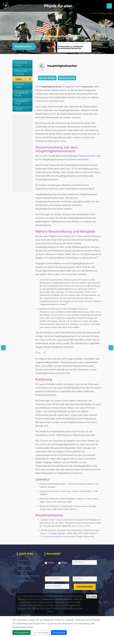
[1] (98, 257)
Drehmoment (42, 101)
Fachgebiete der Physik (23, 102)
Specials (23, 109)
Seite (56, 602)
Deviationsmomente (90, 469)
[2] (67, 304)
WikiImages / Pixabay (106, 13)
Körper (81, 90)
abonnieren (84, 586)
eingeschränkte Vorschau (58, 536)
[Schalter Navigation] (109, 6)
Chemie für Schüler (26, 581)
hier (79, 602)
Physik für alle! (58, 6)
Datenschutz (23, 565)
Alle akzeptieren (21, 632)
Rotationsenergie (47, 311)
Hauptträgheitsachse (56, 596)
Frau (64, 563)
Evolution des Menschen (29, 575)
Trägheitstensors (64, 435)
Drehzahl (68, 347)
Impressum (23, 560)
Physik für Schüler (23, 85)
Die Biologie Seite (26, 570)
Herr (51, 563)
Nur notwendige (40, 632)
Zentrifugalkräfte (73, 451)
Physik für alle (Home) (21, 64)
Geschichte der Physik (23, 93)
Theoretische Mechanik (65, 519)
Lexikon (23, 79)
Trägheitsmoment (86, 155)
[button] (95, 47)
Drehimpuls (83, 311)
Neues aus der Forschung (23, 72)
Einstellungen (59, 632)
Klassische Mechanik (47, 78)
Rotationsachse (58, 90)
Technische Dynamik (67, 78)
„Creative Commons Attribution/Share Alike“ (57, 599)
